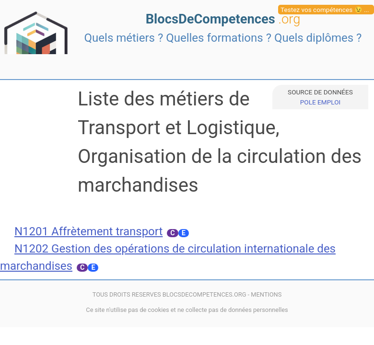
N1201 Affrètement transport (88, 231)
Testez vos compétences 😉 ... (324, 9)
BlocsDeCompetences (223, 19)
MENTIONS (266, 294)
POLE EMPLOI (320, 102)
